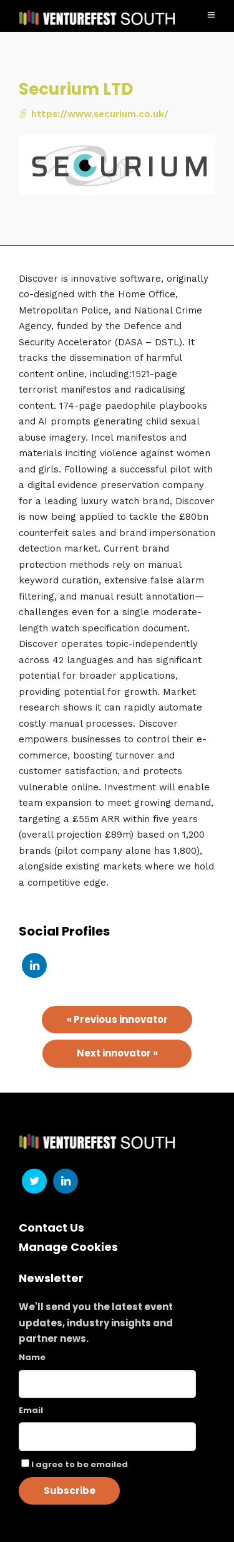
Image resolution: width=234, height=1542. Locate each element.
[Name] (107, 1384)
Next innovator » (117, 1053)
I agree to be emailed (79, 1464)
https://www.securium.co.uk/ (93, 114)
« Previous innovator (117, 1019)
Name (32, 1357)
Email (31, 1410)
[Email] (107, 1436)
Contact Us (51, 1227)
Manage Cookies (68, 1247)
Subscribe (69, 1490)
